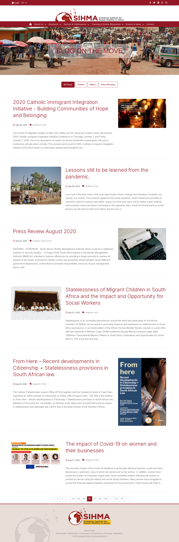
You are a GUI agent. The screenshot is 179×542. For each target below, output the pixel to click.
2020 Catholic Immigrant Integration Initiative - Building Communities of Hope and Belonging (60, 108)
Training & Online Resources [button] (106, 24)
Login (15, 2)
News (93, 84)
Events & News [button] (134, 24)
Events (81, 84)
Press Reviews (108, 84)
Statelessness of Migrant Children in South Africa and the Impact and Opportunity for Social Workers (116, 296)
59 (105, 498)
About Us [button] (39, 24)
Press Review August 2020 (44, 231)
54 (79, 498)
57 (95, 498)
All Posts (68, 84)
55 (84, 498)
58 (100, 498)
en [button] (22, 2)
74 (122, 498)
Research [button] (54, 24)
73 (116, 498)
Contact (150, 24)
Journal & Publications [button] (75, 24)
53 (73, 498)
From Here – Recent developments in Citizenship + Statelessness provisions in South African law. (60, 368)
